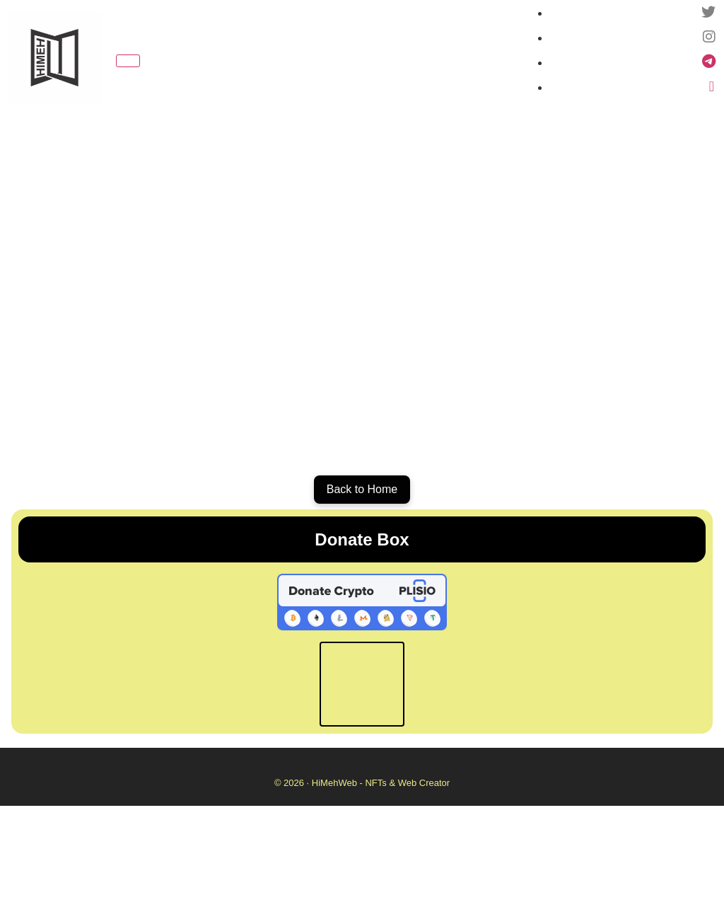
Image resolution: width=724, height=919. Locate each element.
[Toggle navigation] (128, 60)
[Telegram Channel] (709, 63)
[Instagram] (709, 38)
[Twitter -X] (708, 13)
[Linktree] (711, 87)
